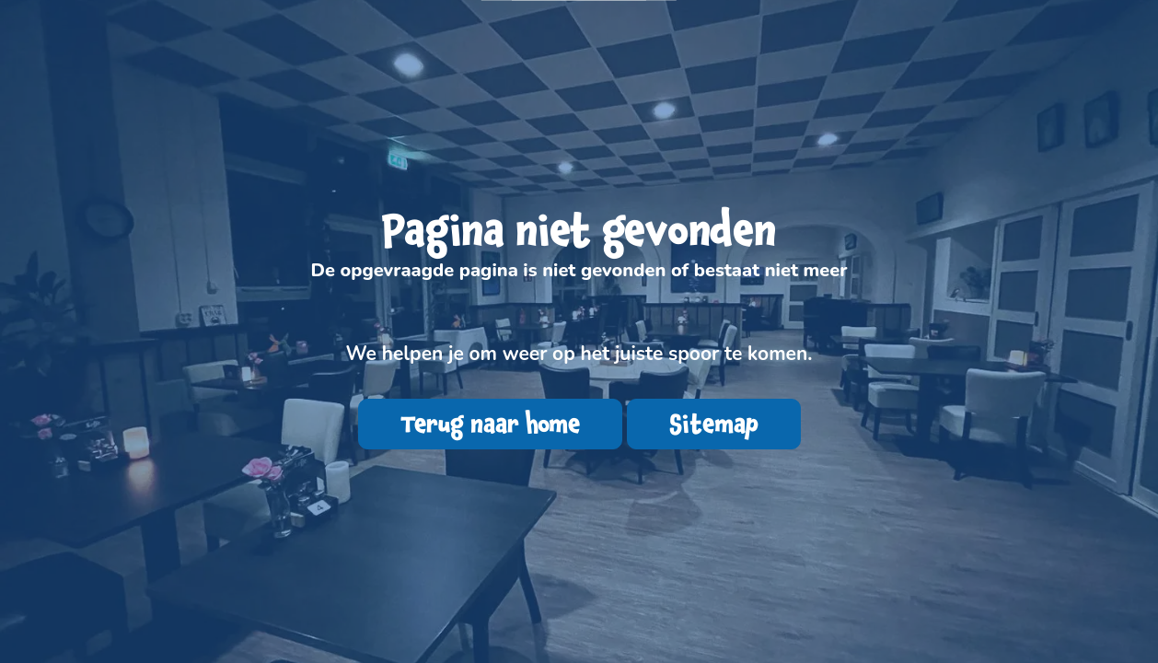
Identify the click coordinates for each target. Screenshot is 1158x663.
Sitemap (714, 424)
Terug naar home (490, 424)
